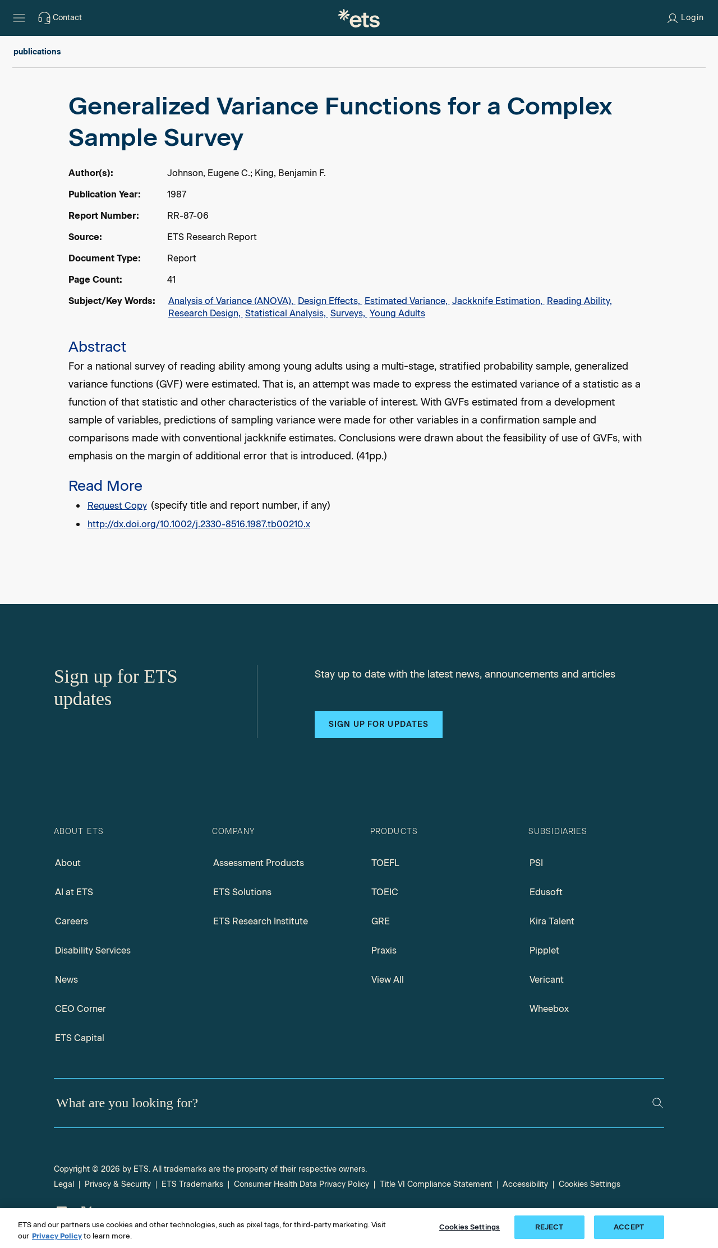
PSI (536, 863)
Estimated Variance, (407, 301)
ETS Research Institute (260, 921)
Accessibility (525, 1184)
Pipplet (544, 950)
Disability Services (93, 950)
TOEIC (384, 892)
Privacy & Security (118, 1184)
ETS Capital (79, 1038)
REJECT (549, 1227)
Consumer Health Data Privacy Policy (301, 1184)
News (66, 979)
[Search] (657, 1103)
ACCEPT (629, 1227)
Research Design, (205, 313)
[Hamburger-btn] (19, 18)
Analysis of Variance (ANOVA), (232, 301)
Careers (71, 921)
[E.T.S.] (359, 18)
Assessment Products (258, 863)
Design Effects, (330, 301)
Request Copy (117, 505)
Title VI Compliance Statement (436, 1184)
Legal (64, 1184)
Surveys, (348, 313)
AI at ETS (74, 892)
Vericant (547, 979)
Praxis (384, 950)
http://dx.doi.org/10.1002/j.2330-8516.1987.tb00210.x (199, 524)
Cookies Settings (589, 1184)
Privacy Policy (57, 1236)
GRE (380, 921)
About (68, 863)
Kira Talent (552, 921)
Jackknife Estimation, (498, 301)
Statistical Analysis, (286, 313)
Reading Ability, (579, 301)
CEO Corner (80, 1008)
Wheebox (549, 1008)
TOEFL (385, 863)
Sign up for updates (379, 724)
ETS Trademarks (192, 1184)
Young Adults (397, 313)
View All (387, 979)
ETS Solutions (242, 892)
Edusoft (546, 892)
